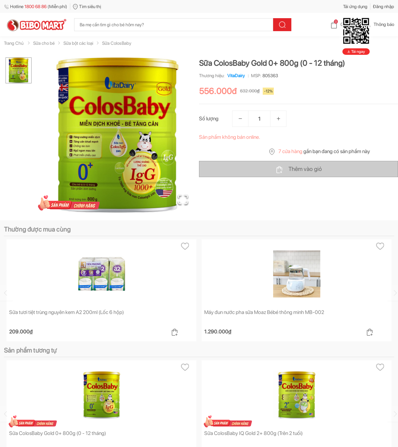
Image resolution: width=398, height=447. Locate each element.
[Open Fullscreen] (183, 199)
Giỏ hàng (344, 24)
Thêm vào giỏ (298, 169)
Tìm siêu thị (87, 6)
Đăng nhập (383, 6)
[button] (117, 134)
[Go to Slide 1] (19, 70)
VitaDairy (235, 75)
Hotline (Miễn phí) (35, 6)
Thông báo (378, 24)
